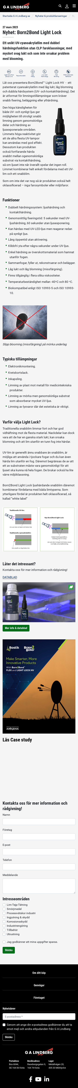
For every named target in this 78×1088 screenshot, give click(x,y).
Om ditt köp (39, 973)
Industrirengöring (17, 925)
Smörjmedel (14, 909)
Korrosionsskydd (17, 921)
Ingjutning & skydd (18, 917)
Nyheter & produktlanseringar (51, 16)
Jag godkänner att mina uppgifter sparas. (32, 942)
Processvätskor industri (21, 913)
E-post (6, 845)
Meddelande (10, 875)
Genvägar (39, 985)
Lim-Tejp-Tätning (17, 904)
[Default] (39, 1016)
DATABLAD (10, 577)
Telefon (7, 860)
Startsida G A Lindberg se (16, 16)
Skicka (9, 950)
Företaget (39, 997)
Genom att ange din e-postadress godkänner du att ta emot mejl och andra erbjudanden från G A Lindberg (39, 1027)
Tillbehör (12, 930)
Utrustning (13, 934)
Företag (7, 829)
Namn (6, 814)
